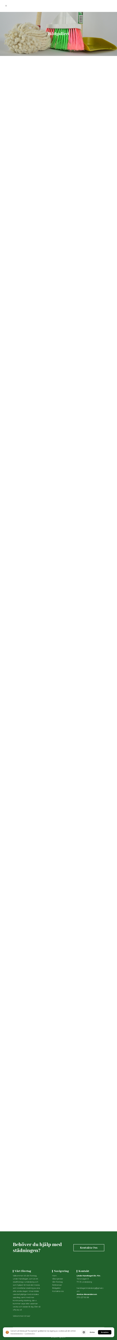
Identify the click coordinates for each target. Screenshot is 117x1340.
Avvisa (92, 1332)
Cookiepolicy (30, 1333)
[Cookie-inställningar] (83, 1332)
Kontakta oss (89, 1247)
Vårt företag (57, 1282)
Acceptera (104, 1332)
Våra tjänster (57, 1279)
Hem (54, 1276)
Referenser (57, 1285)
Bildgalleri (56, 1288)
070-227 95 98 (83, 1297)
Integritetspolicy (16, 1333)
